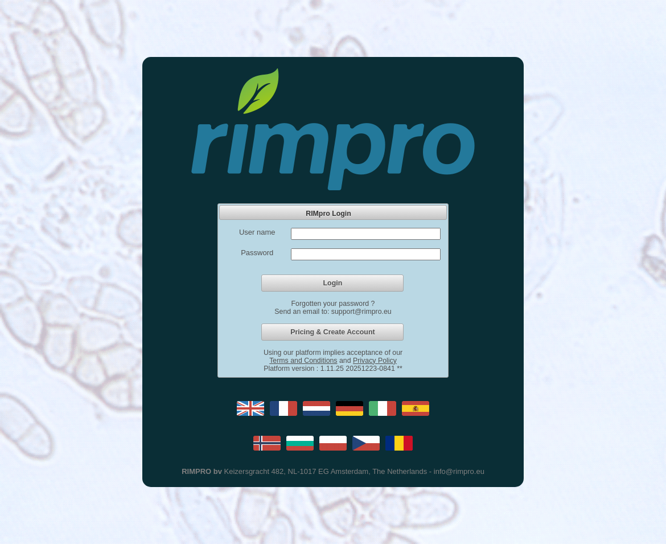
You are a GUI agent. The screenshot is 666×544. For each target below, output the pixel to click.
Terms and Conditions (303, 361)
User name (257, 232)
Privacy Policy (375, 361)
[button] (332, 283)
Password (257, 252)
